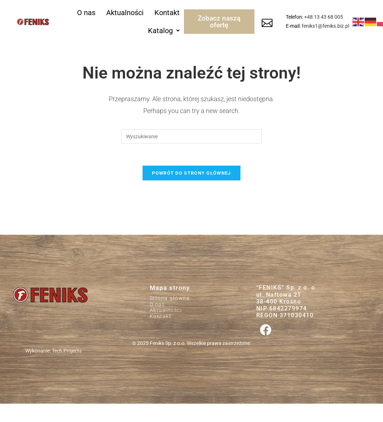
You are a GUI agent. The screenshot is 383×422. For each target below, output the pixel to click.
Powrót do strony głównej (191, 173)
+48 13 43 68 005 (323, 17)
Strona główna (170, 298)
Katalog (164, 30)
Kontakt (167, 12)
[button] (164, 31)
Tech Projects (67, 351)
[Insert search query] (191, 136)
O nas (86, 12)
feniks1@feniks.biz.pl (325, 26)
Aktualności (125, 12)
